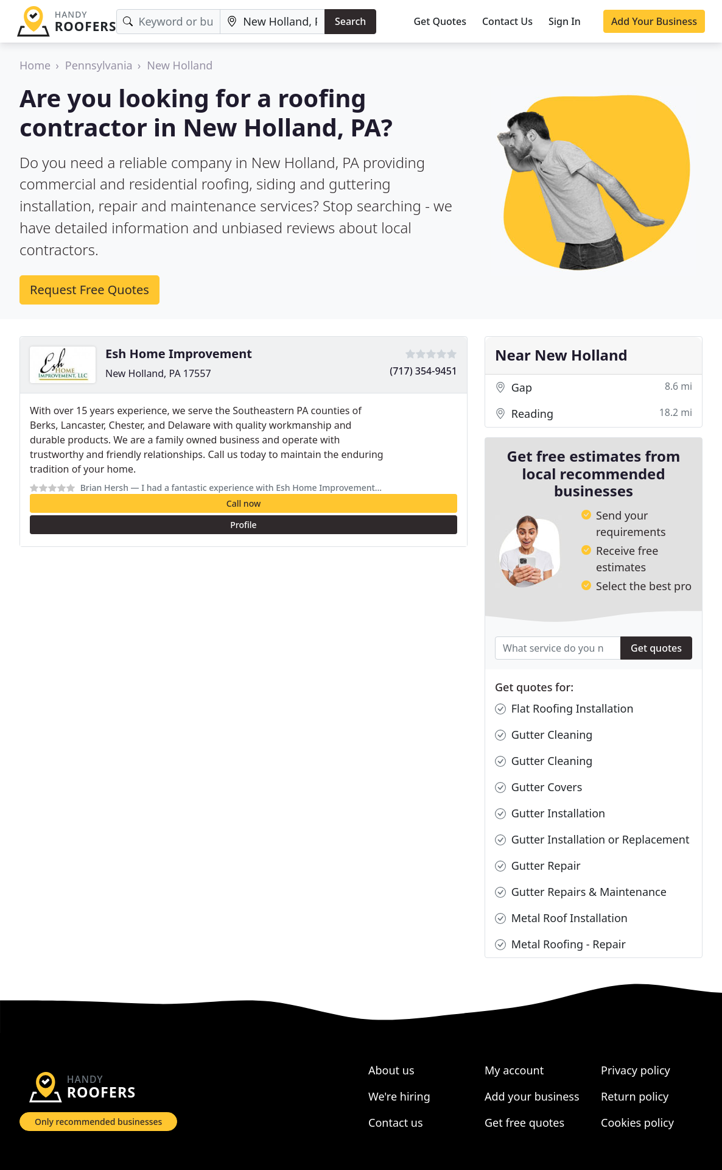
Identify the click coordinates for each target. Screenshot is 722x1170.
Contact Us (507, 21)
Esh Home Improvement (178, 353)
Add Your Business (654, 21)
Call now (243, 503)
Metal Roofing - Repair (560, 944)
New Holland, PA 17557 (158, 373)
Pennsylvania (99, 65)
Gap (593, 387)
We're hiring (399, 1096)
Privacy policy (635, 1070)
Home (35, 65)
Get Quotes (439, 21)
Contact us (395, 1122)
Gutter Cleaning (543, 735)
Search (350, 21)
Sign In (565, 21)
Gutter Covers (538, 787)
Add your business (532, 1096)
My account (514, 1070)
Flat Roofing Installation (564, 708)
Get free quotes (524, 1122)
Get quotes (656, 648)
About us (391, 1070)
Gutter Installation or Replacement (592, 839)
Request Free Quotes (89, 289)
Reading (593, 414)
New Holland (179, 65)
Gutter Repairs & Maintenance (581, 892)
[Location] (272, 21)
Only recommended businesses (98, 1121)
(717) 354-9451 (423, 371)
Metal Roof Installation (561, 918)
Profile (243, 524)
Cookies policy (637, 1122)
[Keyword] (168, 21)
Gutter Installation (550, 813)
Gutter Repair (538, 866)
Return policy (634, 1096)
